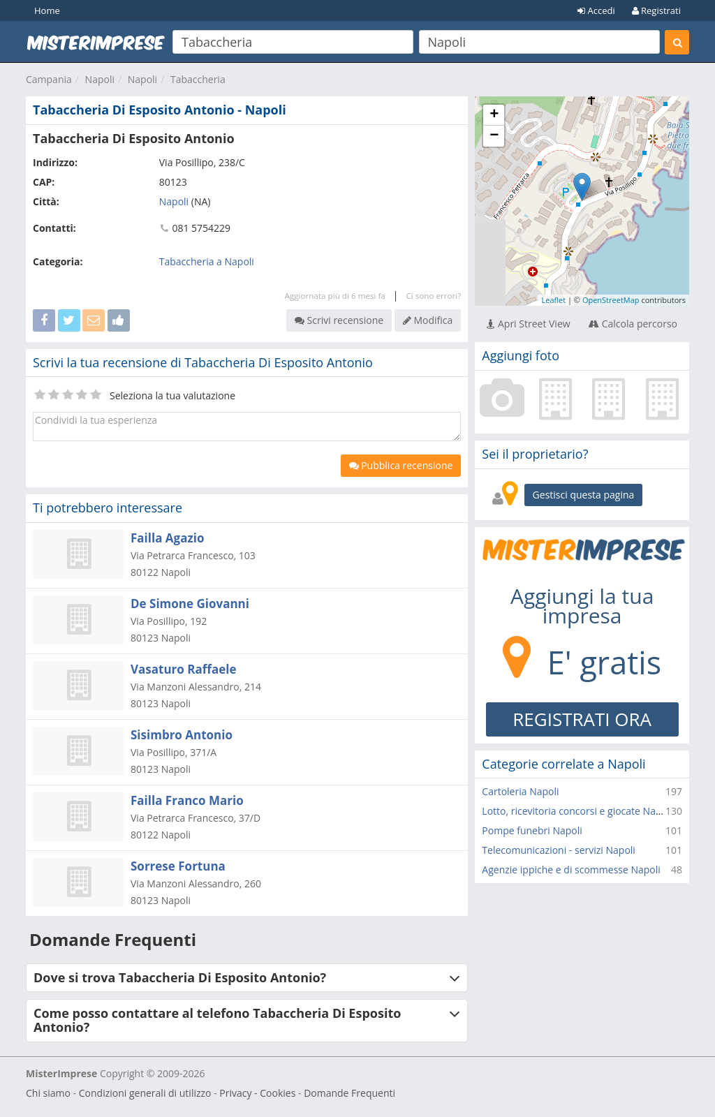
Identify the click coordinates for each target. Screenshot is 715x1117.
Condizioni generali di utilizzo (145, 1093)
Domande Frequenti (349, 1093)
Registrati (656, 10)
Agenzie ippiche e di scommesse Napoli (571, 869)
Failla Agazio (167, 538)
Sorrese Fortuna (178, 866)
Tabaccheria (198, 79)
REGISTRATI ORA (582, 719)
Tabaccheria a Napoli (206, 261)
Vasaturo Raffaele (183, 669)
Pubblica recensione (401, 465)
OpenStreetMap (611, 300)
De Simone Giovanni (190, 604)
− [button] (494, 136)
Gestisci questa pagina (584, 494)
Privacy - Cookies (257, 1093)
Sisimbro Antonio (182, 735)
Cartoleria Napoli (520, 791)
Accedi (596, 10)
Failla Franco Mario (187, 800)
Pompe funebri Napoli (532, 830)
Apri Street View (528, 323)
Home (47, 10)
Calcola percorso (633, 323)
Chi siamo (48, 1093)
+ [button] (494, 115)
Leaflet (553, 300)
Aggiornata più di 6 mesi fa (335, 295)
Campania (49, 79)
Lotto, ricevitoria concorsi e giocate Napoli (577, 811)
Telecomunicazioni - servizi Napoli (558, 850)
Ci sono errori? (433, 295)
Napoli (100, 79)
